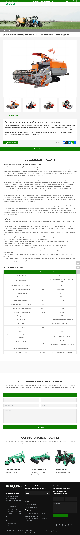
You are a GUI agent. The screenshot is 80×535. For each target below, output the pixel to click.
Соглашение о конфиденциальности (44, 533)
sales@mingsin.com (13, 517)
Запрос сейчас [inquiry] (11, 142)
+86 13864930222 (12, 506)
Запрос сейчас (38, 149)
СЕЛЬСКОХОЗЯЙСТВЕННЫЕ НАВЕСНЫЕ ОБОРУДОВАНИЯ (55, 35)
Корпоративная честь (31, 507)
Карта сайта (28, 533)
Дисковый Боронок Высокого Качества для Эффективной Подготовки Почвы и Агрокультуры (40, 470)
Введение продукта (25, 149)
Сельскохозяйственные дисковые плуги (15, 470)
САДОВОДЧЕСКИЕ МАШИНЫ (32, 35)
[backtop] (78, 272)
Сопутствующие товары (53, 149)
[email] (78, 263)
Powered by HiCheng (51, 531)
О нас (27, 501)
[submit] (47, 493)
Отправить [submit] (40, 427)
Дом (6, 30)
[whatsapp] (78, 267)
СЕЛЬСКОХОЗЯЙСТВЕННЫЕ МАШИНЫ (13, 35)
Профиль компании (30, 504)
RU (67, 1)
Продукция (12, 30)
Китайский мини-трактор (62, 470)
